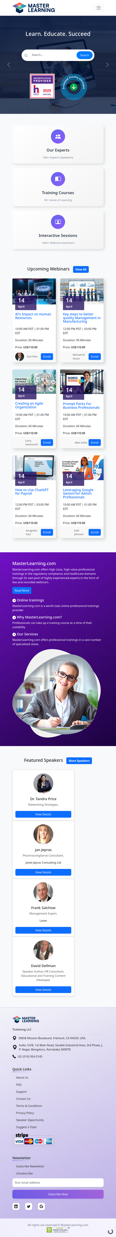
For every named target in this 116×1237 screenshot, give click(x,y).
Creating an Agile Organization (29, 405)
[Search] (48, 54)
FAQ (18, 1085)
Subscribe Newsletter (30, 1166)
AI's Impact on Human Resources (33, 316)
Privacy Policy (25, 1113)
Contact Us (23, 1099)
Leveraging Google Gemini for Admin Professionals (78, 493)
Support (21, 1092)
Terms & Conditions (29, 1106)
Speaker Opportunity (30, 1120)
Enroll (47, 357)
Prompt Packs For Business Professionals (81, 405)
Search (84, 55)
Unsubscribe (24, 1173)
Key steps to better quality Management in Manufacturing (82, 318)
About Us (22, 1077)
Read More (22, 590)
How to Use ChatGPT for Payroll (32, 491)
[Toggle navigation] (99, 7)
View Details (43, 814)
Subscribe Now (58, 1194)
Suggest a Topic (26, 1127)
